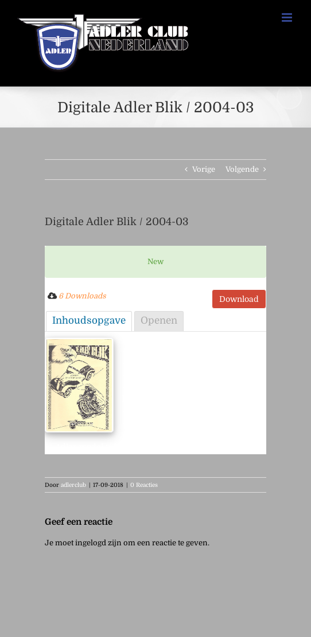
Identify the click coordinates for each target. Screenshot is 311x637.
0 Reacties (144, 485)
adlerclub (73, 485)
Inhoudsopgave (89, 320)
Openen (159, 320)
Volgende (242, 169)
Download (239, 299)
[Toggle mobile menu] (288, 17)
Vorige (203, 169)
